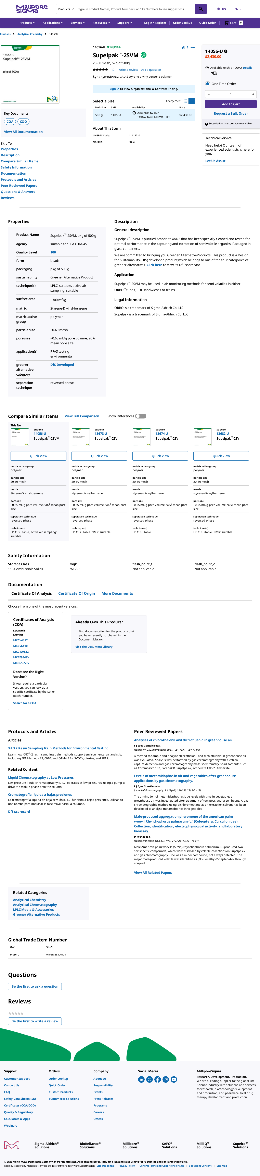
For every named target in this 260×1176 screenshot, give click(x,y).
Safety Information (16, 167)
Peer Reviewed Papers (19, 185)
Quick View (38, 456)
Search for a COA (24, 703)
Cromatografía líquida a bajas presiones (40, 794)
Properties (9, 149)
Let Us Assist (215, 161)
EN (238, 9)
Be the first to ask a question (35, 986)
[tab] (8, 34)
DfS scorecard (19, 811)
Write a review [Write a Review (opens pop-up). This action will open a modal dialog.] (128, 70)
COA (9, 121)
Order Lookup (182, 23)
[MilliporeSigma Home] (32, 9)
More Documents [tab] (117, 593)
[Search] (201, 9)
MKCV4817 (20, 640)
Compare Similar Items (19, 161)
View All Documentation (23, 132)
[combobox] (131, 9)
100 (53, 252)
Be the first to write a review (37, 1022)
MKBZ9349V (21, 657)
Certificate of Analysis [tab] (31, 593)
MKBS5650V (21, 663)
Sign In (114, 89)
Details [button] (247, 68)
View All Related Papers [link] (153, 872)
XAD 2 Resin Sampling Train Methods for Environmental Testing (58, 748)
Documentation (13, 173)
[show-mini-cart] (234, 23)
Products (5, 34)
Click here (155, 265)
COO (23, 121)
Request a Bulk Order (231, 113)
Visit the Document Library (93, 647)
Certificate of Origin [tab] (76, 593)
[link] (24, 1078)
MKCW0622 (21, 651)
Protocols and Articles (18, 179)
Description (10, 155)
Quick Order (207, 23)
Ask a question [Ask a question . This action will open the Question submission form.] (151, 70)
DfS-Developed (62, 364)
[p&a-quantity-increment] (253, 94)
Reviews (7, 198)
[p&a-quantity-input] (231, 94)
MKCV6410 (20, 646)
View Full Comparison (82, 416)
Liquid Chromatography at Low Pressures (41, 777)
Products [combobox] (64, 9)
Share (188, 47)
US (221, 9)
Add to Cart (231, 104)
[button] (155, 23)
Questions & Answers (18, 191)
